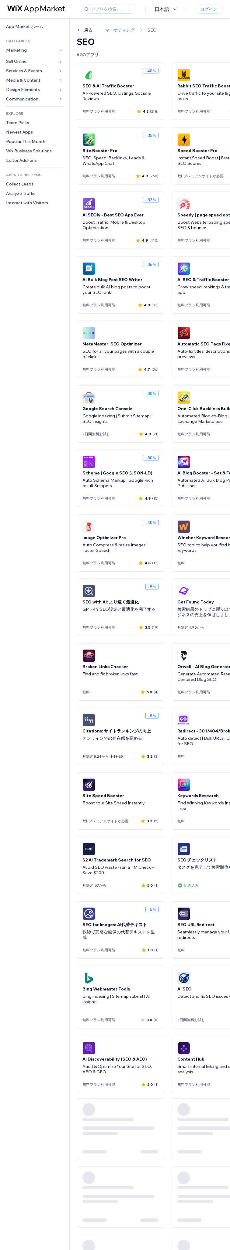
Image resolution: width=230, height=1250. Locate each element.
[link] (34, 26)
